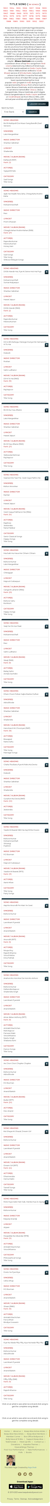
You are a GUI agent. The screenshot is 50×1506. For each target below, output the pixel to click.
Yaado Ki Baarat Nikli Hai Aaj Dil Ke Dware (21, 830)
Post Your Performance (14, 1450)
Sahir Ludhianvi (10, 370)
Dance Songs (9, 1049)
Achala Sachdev (11, 674)
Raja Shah (32, 1467)
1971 (32, 13)
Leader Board (38, 104)
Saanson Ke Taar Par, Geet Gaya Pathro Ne (22, 478)
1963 (25, 11)
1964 (31, 11)
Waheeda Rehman (12, 455)
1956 (25, 8)
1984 (24, 19)
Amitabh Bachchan (12, 1028)
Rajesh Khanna (10, 953)
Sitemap (23, 1499)
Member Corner (13, 1436)
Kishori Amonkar (11, 486)
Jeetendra (8, 525)
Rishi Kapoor (9, 1031)
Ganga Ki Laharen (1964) (14, 590)
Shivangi (7, 843)
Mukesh (7, 353)
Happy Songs (9, 539)
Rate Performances (36, 1450)
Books (29, 1452)
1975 (12, 16)
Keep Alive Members (36, 1434)
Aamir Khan (8, 882)
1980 (44, 16)
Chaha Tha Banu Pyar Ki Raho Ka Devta (20, 764)
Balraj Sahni (9, 671)
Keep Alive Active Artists (34, 1431)
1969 (19, 13)
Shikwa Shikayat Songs (14, 260)
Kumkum (7, 603)
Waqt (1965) (8, 660)
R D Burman (9, 854)
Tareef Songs (9, 1187)
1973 (44, 13)
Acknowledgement (35, 1499)
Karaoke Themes (30, 1444)
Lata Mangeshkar (11, 134)
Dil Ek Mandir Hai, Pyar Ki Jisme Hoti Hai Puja (22, 271)
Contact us (39, 1442)
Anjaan (6, 1227)
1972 (38, 13)
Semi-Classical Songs (13, 536)
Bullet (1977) (9, 1100)
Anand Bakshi (9, 931)
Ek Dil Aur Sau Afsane (13, 410)
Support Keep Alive (34, 1439)
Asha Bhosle (9, 702)
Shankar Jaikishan (11, 143)
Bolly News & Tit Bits (14, 1439)
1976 (18, 16)
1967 (5, 13)
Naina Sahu (8, 742)
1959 (44, 8)
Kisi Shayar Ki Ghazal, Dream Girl (17, 1131)
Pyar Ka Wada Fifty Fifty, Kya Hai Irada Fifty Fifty (23, 1343)
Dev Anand (8, 1111)
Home (7, 1431)
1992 (34, 21)
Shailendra (8, 151)
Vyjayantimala (10, 171)
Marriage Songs (10, 753)
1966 (44, 11)
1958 (38, 8)
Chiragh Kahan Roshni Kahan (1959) (18, 230)
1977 (25, 16)
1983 (18, 19)
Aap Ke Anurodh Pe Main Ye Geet (18, 905)
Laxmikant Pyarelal (12, 922)
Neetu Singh (9, 1038)
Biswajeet (8, 739)
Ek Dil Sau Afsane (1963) (14, 444)
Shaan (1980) (9, 1306)
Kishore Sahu (9, 601)
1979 (38, 16)
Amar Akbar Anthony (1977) (15, 1017)
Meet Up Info (25, 1442)
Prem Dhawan (10, 222)
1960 (5, 11)
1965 (38, 11)
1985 (31, 19)
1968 (12, 13)
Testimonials (11, 1442)
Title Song (8, 182)
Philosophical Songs (12, 1258)
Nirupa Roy (8, 950)
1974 (5, 16)
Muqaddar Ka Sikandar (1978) (16, 1236)
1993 (41, 21)
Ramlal (6, 495)
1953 (5, 8)
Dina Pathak (9, 958)
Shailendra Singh (11, 992)
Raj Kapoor (8, 389)
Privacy (10, 1499)
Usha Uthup (9, 1281)
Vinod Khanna (10, 1035)
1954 (12, 8)
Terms (16, 1499)
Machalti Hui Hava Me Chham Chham (19, 553)
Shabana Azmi (10, 1040)
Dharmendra (9, 1176)
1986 (38, 19)
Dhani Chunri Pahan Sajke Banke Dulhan (21, 694)
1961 (12, 11)
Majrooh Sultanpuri (12, 581)
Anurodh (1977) (10, 939)
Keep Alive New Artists (13, 1434)
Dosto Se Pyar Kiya (12, 1272)
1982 (11, 19)
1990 (22, 21)
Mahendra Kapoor (11, 989)
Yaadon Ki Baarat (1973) (13, 871)
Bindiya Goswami (11, 1322)
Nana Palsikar (9, 528)
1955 (18, 8)
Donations (15, 1444)
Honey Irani (8, 246)
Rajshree (7, 523)
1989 (15, 21)
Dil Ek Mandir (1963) (12, 308)
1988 (8, 21)
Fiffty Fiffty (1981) (10, 1379)
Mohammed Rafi (11, 205)
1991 (28, 21)
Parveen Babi (9, 1033)
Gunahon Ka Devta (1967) (14, 799)
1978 (31, 16)
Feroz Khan (8, 1320)
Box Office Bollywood (33, 1436)
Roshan (7, 361)
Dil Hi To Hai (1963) (11, 378)
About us (17, 1431)
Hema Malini (9, 1179)
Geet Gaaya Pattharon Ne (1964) (17, 512)
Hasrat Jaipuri (9, 299)
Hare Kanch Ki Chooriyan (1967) (17, 728)
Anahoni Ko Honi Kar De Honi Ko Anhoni (21, 978)
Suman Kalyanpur (11, 282)
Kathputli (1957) (10, 160)
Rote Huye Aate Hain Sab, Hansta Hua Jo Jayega (24, 1202)
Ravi (5, 213)
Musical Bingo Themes (24, 1447)
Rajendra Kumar (10, 241)
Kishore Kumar (10, 562)
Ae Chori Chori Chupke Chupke (17, 1063)
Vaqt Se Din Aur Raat (12, 626)
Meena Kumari (10, 244)
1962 (18, 11)
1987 (44, 19)
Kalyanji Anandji (10, 1219)
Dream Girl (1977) (11, 1165)
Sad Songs (8, 179)
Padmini (7, 846)
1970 (25, 13)
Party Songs (9, 893)
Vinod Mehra (9, 955)
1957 (31, 8)
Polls (21, 1452)
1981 (5, 19)
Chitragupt (8, 573)
